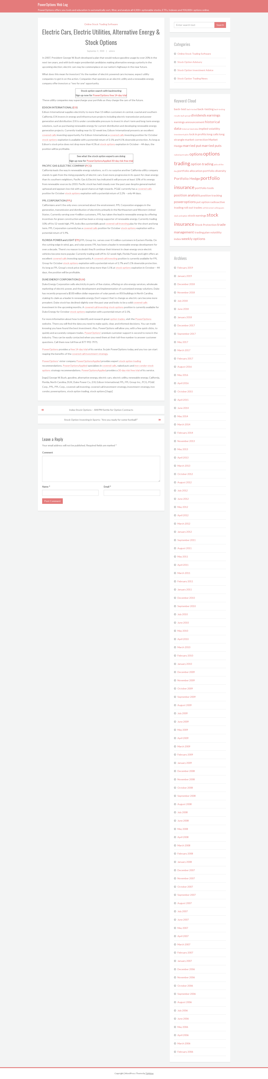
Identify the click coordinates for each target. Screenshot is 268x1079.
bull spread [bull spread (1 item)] (185, 116)
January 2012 (184, 531)
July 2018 (182, 300)
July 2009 (182, 713)
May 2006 (182, 1026)
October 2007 (185, 886)
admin (112, 51)
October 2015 (185, 391)
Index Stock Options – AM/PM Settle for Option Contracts (101, 409)
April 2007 (183, 936)
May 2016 (182, 374)
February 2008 (185, 853)
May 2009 (182, 729)
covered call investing (117, 223)
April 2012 (183, 515)
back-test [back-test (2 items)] (180, 109)
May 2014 (182, 416)
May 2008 (182, 828)
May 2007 (182, 927)
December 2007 (186, 870)
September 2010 (186, 606)
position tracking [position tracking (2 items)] (211, 195)
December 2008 (186, 771)
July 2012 (182, 490)
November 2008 (186, 779)
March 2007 (183, 944)
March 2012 (183, 523)
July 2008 (182, 812)
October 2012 (185, 473)
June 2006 (183, 1018)
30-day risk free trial (122, 160)
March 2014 (183, 424)
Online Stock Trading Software (101, 24)
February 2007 (185, 952)
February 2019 (185, 267)
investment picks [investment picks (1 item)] (181, 134)
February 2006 (185, 1051)
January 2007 (184, 960)
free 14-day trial (118, 95)
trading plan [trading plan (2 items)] (202, 232)
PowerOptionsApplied (99, 160)
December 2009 (186, 671)
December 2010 (186, 597)
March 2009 (183, 746)
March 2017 (183, 350)
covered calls (49, 135)
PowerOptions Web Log (53, 4)
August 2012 (184, 482)
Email (107, 486)
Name (46, 486)
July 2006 (182, 1010)
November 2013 (186, 441)
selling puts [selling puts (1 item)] (219, 208)
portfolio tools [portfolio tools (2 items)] (204, 188)
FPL (78, 240)
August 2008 (184, 804)
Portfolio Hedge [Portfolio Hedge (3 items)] (187, 178)
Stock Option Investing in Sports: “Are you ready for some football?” (101, 419)
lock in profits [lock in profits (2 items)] (197, 134)
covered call (78, 353)
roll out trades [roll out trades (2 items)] (193, 207)
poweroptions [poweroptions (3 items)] (185, 202)
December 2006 (186, 969)
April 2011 (183, 564)
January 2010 (184, 663)
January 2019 (184, 275)
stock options (49, 139)
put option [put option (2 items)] (203, 202)
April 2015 (183, 399)
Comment (47, 452)
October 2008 (185, 787)
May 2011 (182, 556)
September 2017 (186, 333)
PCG (88, 165)
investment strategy (96, 353)
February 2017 (185, 358)
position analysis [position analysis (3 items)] (187, 195)
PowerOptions (101, 95)
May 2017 (182, 342)
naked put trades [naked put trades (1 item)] (181, 155)
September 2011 (186, 540)
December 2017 (186, 325)
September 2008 (186, 795)
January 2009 (184, 762)
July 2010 (182, 614)
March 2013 (183, 465)
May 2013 (182, 449)
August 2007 (184, 903)
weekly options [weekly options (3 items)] (193, 239)
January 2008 (184, 861)
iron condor (141, 365)
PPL (69, 200)
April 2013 (183, 457)
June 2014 (183, 407)
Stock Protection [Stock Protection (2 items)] (206, 224)
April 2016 (183, 383)
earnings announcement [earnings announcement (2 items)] (189, 122)
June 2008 (183, 820)
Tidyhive (150, 1073)
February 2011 (185, 581)
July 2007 (182, 911)
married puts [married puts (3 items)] (212, 145)
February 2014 (185, 432)
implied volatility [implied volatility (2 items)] (209, 128)
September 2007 (186, 894)
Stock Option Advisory (189, 62)
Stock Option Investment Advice (195, 70)
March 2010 (183, 647)
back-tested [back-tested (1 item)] (192, 109)
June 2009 (183, 721)
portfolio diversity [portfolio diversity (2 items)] (214, 170)
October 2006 (185, 985)
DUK (81, 279)
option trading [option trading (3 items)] (202, 164)
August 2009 (184, 705)
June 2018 (183, 308)
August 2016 (184, 366)
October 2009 (185, 688)
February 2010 (185, 655)
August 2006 (184, 1002)
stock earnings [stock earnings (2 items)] (197, 215)
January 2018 (184, 317)
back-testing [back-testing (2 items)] (206, 109)
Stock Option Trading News (192, 78)
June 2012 (183, 498)
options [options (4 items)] (196, 154)
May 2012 (182, 506)
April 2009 (183, 738)
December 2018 (186, 284)
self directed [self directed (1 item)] (208, 208)
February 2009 (185, 754)
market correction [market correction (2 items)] (196, 139)
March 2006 (183, 1043)
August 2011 (184, 548)
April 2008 (183, 837)
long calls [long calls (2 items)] (212, 134)
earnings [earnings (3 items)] (213, 115)
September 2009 (186, 696)
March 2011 (183, 572)
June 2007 (183, 919)
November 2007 (186, 878)
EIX (75, 107)
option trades (117, 318)
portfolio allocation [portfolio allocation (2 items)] (189, 170)
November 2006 (186, 977)
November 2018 (186, 292)
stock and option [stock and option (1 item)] (181, 216)
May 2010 (182, 630)
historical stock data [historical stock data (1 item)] (189, 129)
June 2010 (183, 622)
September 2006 (186, 993)
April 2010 (183, 639)
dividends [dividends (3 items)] (198, 115)
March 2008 (183, 845)
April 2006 (183, 1035)
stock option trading (130, 361)
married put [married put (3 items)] (192, 145)
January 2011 (184, 589)
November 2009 (186, 680)
